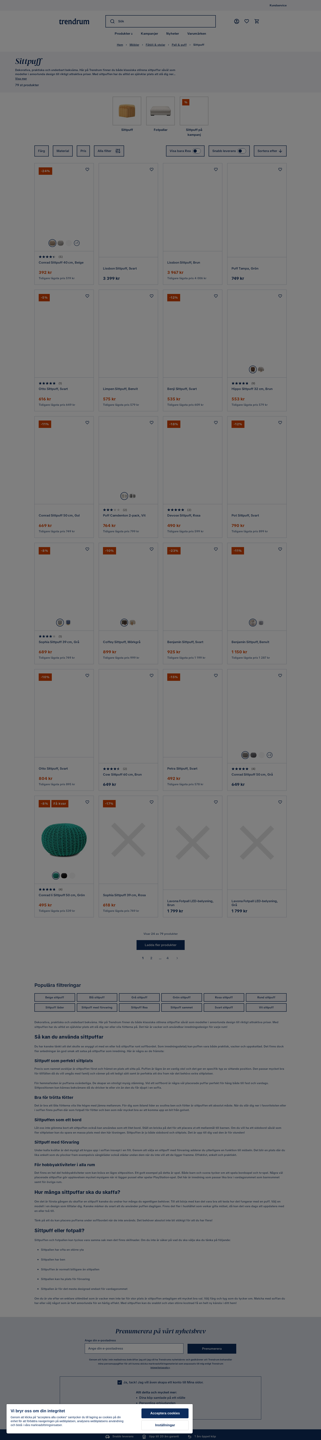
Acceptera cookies (165, 1413)
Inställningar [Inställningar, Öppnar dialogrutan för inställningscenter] (165, 1425)
